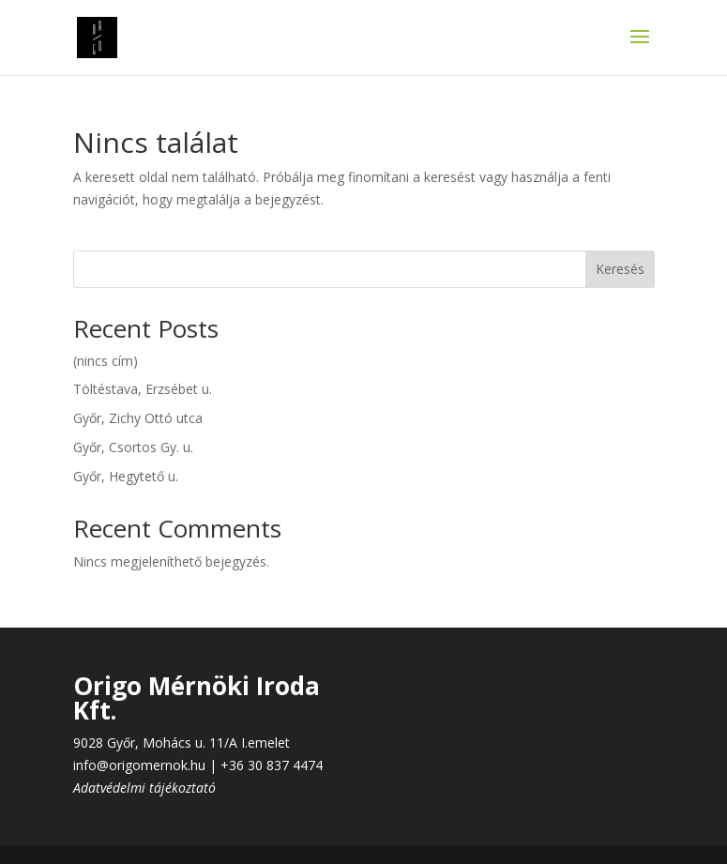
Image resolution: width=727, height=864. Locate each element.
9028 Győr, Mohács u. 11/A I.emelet (181, 742)
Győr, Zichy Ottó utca (138, 418)
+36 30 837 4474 (271, 765)
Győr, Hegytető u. (125, 476)
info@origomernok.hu (139, 765)
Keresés (620, 269)
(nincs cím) (105, 361)
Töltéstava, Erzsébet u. (142, 389)
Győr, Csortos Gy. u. (133, 447)
